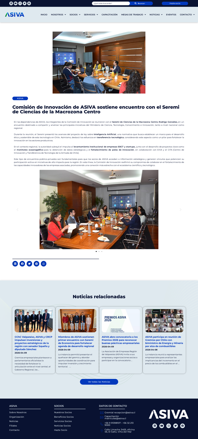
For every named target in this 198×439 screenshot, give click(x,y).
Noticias (156, 14)
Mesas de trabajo (133, 14)
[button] (17, 210)
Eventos (171, 14)
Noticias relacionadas (99, 296)
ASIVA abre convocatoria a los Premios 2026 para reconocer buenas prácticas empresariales (121, 340)
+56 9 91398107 (113, 423)
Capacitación (110, 14)
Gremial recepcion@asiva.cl (120, 412)
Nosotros (58, 14)
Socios (75, 14)
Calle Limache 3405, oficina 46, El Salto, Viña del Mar (120, 430)
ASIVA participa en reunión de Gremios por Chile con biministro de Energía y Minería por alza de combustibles (164, 341)
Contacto (187, 14)
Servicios (91, 14)
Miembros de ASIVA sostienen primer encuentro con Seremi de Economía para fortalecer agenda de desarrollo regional (76, 341)
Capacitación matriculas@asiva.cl (115, 417)
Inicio (44, 14)
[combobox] (111, 3)
